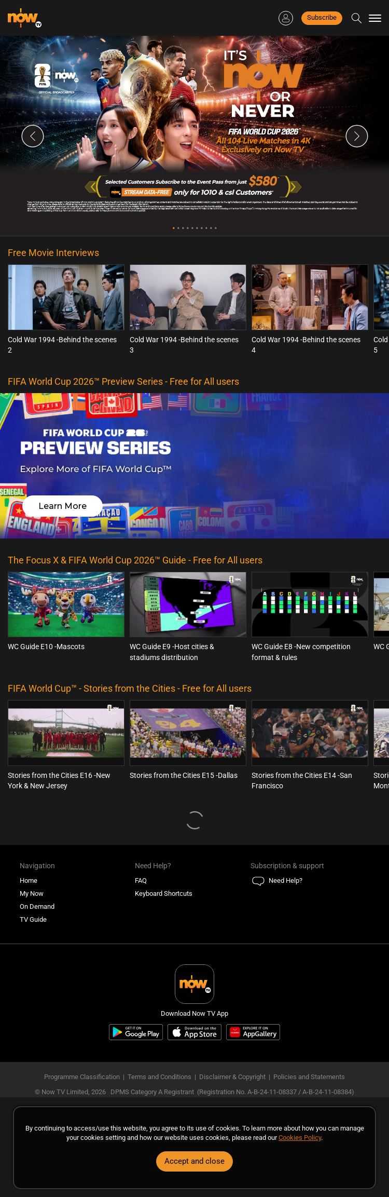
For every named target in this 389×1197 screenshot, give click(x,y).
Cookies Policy (300, 1137)
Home (28, 880)
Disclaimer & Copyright (232, 1077)
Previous (33, 136)
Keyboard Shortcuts (163, 893)
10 (215, 228)
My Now (32, 893)
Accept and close (194, 1161)
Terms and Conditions (159, 1077)
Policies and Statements (309, 1077)
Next (357, 136)
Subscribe (322, 17)
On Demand (37, 906)
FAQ (141, 880)
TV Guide (33, 919)
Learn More (62, 506)
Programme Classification (82, 1077)
